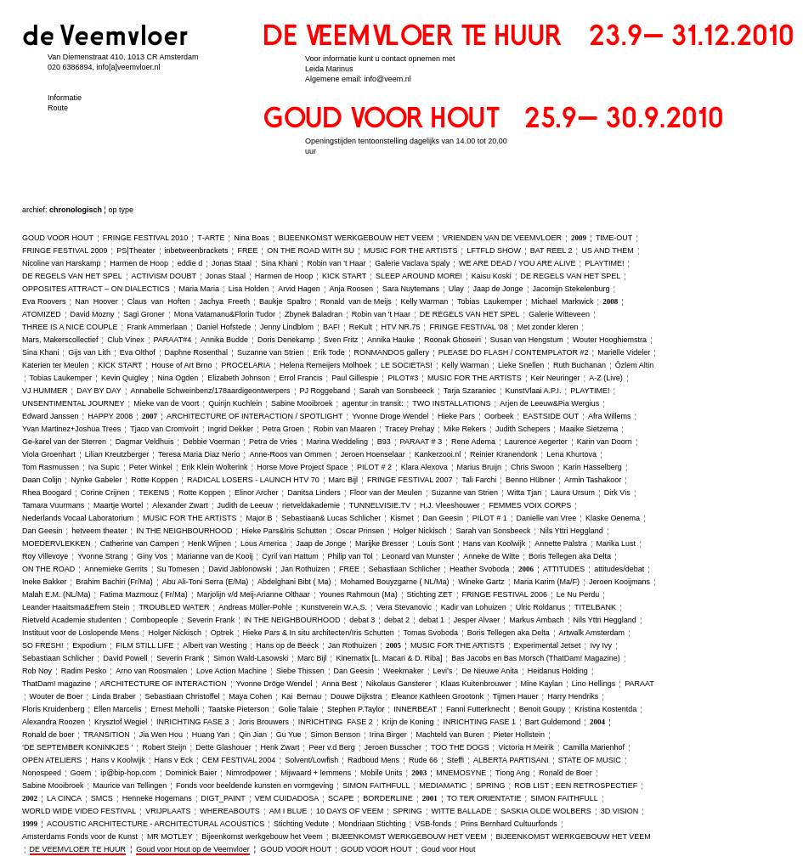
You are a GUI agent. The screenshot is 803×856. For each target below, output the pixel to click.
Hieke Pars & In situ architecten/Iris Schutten (318, 632)
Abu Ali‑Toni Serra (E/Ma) (205, 581)
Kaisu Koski (492, 276)
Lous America (263, 543)
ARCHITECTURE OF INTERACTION (163, 683)
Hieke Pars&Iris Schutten (283, 531)
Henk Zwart (280, 747)
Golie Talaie (298, 709)
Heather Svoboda (479, 569)
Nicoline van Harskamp (61, 263)
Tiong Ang (512, 773)
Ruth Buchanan (579, 365)
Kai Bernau (301, 696)
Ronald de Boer (565, 773)
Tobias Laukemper (489, 301)
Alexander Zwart (180, 505)
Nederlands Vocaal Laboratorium (77, 518)
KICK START (344, 276)
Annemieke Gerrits (116, 569)
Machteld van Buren (450, 734)
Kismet (402, 518)
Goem (81, 773)
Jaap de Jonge (498, 288)
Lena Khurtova (571, 454)
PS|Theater (135, 250)
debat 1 (431, 620)
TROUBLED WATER (174, 607)
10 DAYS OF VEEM (349, 811)
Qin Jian (253, 734)
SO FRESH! (43, 645)
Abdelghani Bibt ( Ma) (294, 581)
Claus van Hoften (158, 301)
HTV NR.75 (401, 327)
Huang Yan (210, 734)
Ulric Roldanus (541, 607)
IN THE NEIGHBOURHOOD (184, 531)
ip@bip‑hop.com (128, 773)
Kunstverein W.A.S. (335, 607)
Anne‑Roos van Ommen (290, 454)
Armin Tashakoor (592, 480)
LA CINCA (64, 798)
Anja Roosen (352, 288)
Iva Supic (104, 467)
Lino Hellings (594, 683)
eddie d (190, 263)
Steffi (455, 760)
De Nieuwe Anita (489, 671)
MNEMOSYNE (461, 773)
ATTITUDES (564, 569)
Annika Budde (224, 339)
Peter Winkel (150, 467)
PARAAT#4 (173, 339)
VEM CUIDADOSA (287, 798)
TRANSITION (106, 734)
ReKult (360, 327)
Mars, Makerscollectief (60, 339)
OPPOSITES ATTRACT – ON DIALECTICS (96, 288)
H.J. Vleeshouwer (450, 505)
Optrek (222, 632)
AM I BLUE (288, 811)
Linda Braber (114, 696)
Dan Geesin (442, 518)
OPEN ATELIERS (52, 760)
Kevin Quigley (125, 378)
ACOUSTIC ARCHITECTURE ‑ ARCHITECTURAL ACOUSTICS (155, 823)
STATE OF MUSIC (589, 760)
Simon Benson (335, 734)
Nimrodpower (249, 773)
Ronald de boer (48, 734)
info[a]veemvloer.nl (129, 67)
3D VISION (620, 811)
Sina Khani (279, 263)
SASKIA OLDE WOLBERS (545, 811)
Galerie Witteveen (559, 314)
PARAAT (639, 683)
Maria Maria (199, 288)
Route (58, 108)
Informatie (65, 97)
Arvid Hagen (299, 288)
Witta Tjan (524, 492)
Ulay (456, 288)
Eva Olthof (138, 352)
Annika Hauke (391, 339)
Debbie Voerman (211, 441)
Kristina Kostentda (605, 709)
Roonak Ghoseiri (452, 339)
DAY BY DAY (98, 390)
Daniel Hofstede (223, 327)
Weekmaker (403, 671)
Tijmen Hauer (516, 696)
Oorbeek (499, 416)
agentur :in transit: (372, 403)
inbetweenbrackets (197, 250)
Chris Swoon (532, 467)
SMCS (102, 798)
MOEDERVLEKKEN (56, 543)
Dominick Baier (192, 773)
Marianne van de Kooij (215, 556)
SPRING (491, 785)
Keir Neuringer (555, 378)
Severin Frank (211, 620)
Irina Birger (388, 734)
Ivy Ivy (601, 645)
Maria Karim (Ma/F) (547, 581)
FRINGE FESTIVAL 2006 (504, 594)
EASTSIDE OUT (551, 416)
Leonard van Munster (418, 556)
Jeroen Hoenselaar (373, 454)
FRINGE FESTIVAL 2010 (146, 238)
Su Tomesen (178, 569)
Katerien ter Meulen (55, 365)
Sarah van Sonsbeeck (396, 390)
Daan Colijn (42, 480)
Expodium (89, 645)
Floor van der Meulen (386, 492)
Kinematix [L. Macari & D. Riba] (389, 658)
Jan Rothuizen (306, 569)
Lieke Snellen (521, 365)
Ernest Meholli (174, 709)
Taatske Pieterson (238, 709)
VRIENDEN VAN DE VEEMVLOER (502, 238)
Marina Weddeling (337, 441)
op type (120, 210)
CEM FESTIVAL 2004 (239, 760)
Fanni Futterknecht (478, 709)
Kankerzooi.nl (438, 454)
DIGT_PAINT (223, 798)
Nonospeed (41, 773)
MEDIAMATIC (443, 785)
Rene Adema (473, 441)
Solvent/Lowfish (311, 760)
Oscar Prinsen (360, 531)
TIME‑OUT (614, 238)
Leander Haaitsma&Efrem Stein (76, 607)
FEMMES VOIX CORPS (530, 505)
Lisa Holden (249, 288)
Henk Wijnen (209, 543)
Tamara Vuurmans (53, 505)
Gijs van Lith (89, 352)
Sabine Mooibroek (302, 403)
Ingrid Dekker (230, 429)
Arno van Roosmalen (151, 671)
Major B (259, 518)
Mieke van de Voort (166, 403)
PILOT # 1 (489, 518)
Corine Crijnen (105, 492)
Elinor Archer (257, 492)
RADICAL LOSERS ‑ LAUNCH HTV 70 (253, 480)
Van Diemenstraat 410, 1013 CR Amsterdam (123, 57)
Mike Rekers (465, 429)
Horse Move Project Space (302, 467)
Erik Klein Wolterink (215, 467)
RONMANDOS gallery (391, 352)
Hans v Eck (174, 760)
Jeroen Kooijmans (619, 581)
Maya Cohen (250, 696)
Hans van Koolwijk (494, 543)
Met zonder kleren (547, 327)
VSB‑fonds (433, 823)
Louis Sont (435, 543)
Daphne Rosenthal (197, 352)
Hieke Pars (456, 416)
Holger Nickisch (420, 531)
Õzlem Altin (634, 365)
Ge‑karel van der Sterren (64, 441)
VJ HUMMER (45, 390)
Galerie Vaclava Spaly (412, 263)
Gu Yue (289, 734)
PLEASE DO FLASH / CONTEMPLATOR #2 (513, 352)
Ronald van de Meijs (356, 301)
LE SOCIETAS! (407, 365)
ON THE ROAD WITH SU (310, 250)
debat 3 (362, 620)
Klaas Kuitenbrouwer (476, 683)
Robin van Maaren (345, 429)
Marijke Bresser (382, 543)
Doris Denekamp (285, 339)
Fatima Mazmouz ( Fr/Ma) (143, 594)
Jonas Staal (232, 263)
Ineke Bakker (44, 581)
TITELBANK (595, 607)
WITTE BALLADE (462, 811)
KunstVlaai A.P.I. (534, 390)
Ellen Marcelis (117, 709)
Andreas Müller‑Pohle (255, 607)
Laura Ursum (573, 492)
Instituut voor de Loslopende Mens (80, 632)
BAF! (331, 327)
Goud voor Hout (448, 849)
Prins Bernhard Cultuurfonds (509, 823)
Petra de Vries (273, 441)
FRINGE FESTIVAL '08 (468, 327)
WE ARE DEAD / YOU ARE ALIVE (517, 263)
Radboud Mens (373, 760)
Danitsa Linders (314, 492)
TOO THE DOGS (460, 747)
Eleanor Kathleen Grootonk (437, 696)
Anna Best (339, 683)
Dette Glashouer (223, 747)
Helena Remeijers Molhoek (325, 365)
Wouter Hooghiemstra (610, 339)
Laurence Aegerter (536, 441)
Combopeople (154, 620)
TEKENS (154, 492)
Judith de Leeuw (246, 505)
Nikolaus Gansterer (399, 683)
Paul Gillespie (354, 378)
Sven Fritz (341, 339)
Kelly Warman (425, 301)
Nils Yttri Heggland (571, 531)
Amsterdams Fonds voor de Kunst (80, 836)
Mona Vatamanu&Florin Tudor (224, 314)
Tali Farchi (478, 480)
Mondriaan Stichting (372, 823)
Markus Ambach (536, 620)
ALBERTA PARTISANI (511, 760)
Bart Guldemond (553, 722)
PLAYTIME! (604, 263)
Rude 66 (423, 760)
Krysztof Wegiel (120, 722)
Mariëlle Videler (623, 352)
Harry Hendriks (572, 696)
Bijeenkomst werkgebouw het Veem (262, 836)
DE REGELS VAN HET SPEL (72, 276)
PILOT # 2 (374, 467)
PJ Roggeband (324, 390)
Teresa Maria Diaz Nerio (199, 454)
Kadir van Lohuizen (473, 607)
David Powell (125, 658)
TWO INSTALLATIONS (451, 403)
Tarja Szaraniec (470, 390)
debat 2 (397, 620)
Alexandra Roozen (53, 722)
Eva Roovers (44, 301)
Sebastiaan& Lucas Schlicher (331, 518)
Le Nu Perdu (578, 594)
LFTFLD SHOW (494, 250)
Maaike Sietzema (588, 429)
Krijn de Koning (408, 722)
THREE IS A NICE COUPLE (70, 327)
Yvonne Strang (102, 556)
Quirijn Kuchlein (235, 403)
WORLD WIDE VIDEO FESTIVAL (79, 811)
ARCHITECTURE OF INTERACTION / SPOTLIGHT (255, 416)
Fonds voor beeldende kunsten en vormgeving (254, 785)
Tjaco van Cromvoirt (164, 429)
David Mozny (92, 314)
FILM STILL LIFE (144, 645)
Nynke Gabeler (96, 480)
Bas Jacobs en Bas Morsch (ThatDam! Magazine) (535, 658)
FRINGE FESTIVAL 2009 (65, 250)
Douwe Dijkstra (356, 696)
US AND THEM (607, 250)
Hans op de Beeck (287, 645)
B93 (384, 441)
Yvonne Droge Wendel (390, 416)
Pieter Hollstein (519, 734)
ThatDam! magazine (56, 683)
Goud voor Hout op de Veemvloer (193, 849)
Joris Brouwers (263, 722)
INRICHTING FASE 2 (335, 722)
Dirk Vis (617, 492)
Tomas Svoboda (430, 632)
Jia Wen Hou (161, 734)
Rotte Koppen (154, 480)
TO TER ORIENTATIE (484, 798)
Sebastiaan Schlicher (405, 569)
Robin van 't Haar (336, 263)
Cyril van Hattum (290, 556)
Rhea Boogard (46, 492)
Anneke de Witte (491, 556)
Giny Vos (152, 556)
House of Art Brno (181, 365)
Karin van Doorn (604, 441)
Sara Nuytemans (410, 288)
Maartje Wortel (118, 505)
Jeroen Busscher (393, 747)
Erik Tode (328, 352)
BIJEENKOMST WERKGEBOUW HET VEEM (356, 238)
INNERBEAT (415, 709)
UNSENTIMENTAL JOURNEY (73, 403)
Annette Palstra (560, 543)
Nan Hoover (96, 301)
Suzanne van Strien (270, 352)
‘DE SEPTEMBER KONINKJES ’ (77, 747)
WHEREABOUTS (230, 811)
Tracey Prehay (409, 429)
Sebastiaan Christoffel (182, 696)
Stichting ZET (430, 594)
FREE (247, 250)
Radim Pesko (84, 671)
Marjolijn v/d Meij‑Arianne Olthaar (253, 594)
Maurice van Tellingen (130, 785)
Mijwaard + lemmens (315, 773)
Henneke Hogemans (157, 798)
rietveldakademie (311, 505)
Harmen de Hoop (139, 263)
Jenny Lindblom (287, 327)
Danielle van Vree (546, 518)
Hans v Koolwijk (118, 760)
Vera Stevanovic (404, 607)
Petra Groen (283, 429)
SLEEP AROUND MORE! (419, 276)
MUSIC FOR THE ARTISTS (411, 250)
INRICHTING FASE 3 (192, 722)
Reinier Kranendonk (504, 454)
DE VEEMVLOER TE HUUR (78, 849)
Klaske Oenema (612, 518)
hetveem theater (99, 531)
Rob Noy (37, 671)
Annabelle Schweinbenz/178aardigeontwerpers (210, 390)
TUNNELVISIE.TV (379, 505)
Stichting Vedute (301, 823)
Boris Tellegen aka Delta (570, 556)
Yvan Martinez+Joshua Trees (71, 429)
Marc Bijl (344, 480)
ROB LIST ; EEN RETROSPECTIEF (575, 785)
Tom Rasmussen (50, 467)
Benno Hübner (530, 480)
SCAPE (341, 798)
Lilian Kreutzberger (117, 454)
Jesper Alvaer (477, 620)
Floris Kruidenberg (53, 709)
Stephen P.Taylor (355, 709)
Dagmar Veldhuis (145, 441)
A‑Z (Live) (606, 378)
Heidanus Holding (558, 671)
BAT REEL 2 (551, 250)
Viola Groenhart (49, 454)
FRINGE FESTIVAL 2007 (410, 480)
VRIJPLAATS (167, 811)
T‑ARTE (210, 238)
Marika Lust (616, 543)
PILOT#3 (402, 378)
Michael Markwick (562, 301)
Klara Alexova (424, 467)
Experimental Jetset (547, 645)
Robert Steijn (164, 747)
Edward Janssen (50, 416)
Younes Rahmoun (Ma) (359, 594)
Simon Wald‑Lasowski (250, 658)
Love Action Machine (231, 671)
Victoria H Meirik (525, 747)
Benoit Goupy (542, 709)
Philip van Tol (350, 556)
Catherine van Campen (139, 543)
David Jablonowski (240, 569)
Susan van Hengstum (526, 339)
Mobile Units (381, 773)
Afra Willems (609, 416)
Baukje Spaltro (285, 301)
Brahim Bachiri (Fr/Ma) (114, 581)
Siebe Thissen (300, 671)
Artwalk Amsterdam (592, 632)
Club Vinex (125, 339)
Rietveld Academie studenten (72, 620)
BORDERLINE (388, 798)
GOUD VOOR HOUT (57, 238)
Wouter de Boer (56, 696)
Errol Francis (301, 378)
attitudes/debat (619, 569)
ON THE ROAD (48, 569)
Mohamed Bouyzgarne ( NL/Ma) (394, 581)
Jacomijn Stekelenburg (570, 288)
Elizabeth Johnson (238, 378)
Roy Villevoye (45, 556)
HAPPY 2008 (110, 416)
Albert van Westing (214, 645)
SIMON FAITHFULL (376, 785)
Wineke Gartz (481, 581)
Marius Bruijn (479, 467)
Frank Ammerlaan (157, 327)
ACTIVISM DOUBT (164, 276)
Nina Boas (251, 238)
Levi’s (443, 671)
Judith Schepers (523, 429)
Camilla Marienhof (594, 747)
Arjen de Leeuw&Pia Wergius (549, 403)
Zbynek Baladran (313, 314)
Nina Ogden (177, 378)
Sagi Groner (144, 314)
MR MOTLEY (170, 836)
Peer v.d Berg (331, 747)
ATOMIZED (41, 314)
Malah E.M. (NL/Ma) (56, 594)
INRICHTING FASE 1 (479, 722)
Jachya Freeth (225, 301)
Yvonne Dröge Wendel (274, 683)
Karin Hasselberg (592, 467)
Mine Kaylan (541, 683)
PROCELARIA (245, 365)
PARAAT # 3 (421, 441)
